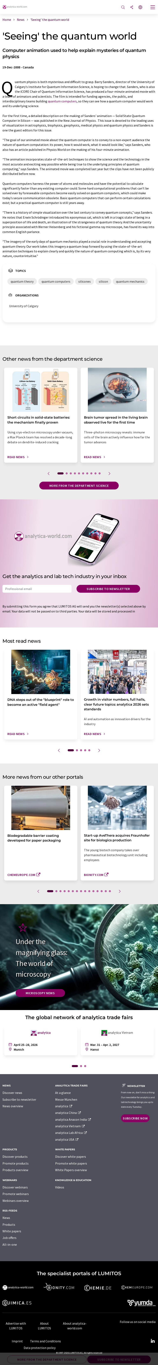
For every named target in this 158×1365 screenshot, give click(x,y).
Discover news (12, 1093)
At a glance (63, 1093)
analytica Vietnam (70, 1126)
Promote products (15, 1163)
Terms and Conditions (45, 1341)
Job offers (9, 1238)
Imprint (17, 1341)
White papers (11, 1231)
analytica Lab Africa (71, 1133)
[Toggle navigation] (153, 7)
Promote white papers (71, 1163)
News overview (12, 1106)
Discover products (15, 1156)
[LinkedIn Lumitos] (153, 1341)
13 (102, 891)
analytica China (68, 1113)
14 (106, 891)
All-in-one (9, 1244)
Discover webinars (15, 1187)
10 (100, 473)
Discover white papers (70, 1156)
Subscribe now (135, 1118)
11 (93, 891)
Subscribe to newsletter (108, 589)
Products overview (15, 1170)
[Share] (132, 7)
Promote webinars (15, 1194)
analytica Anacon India (73, 1119)
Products (8, 1224)
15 (110, 891)
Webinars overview (15, 1201)
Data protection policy (40, 1348)
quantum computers (62, 101)
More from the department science (79, 485)
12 (97, 891)
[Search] (123, 7)
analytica (64, 1106)
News (6, 1218)
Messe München (66, 1099)
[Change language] (140, 7)
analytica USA (67, 1139)
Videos (59, 1187)
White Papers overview (71, 1170)
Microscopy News (40, 993)
